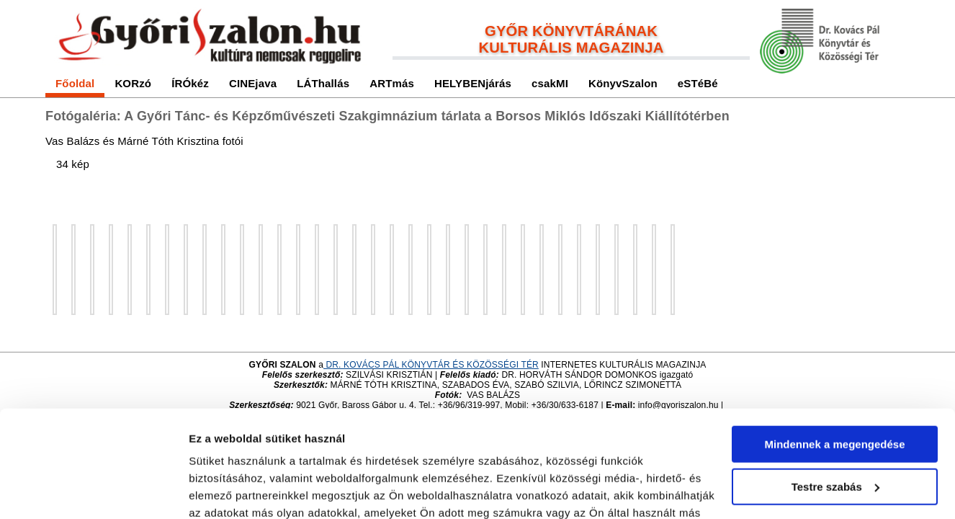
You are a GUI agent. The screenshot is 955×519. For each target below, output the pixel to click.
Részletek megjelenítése (252, 490)
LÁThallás (323, 83)
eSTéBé (698, 83)
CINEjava (253, 83)
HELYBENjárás (472, 83)
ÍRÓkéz (190, 83)
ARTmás (391, 83)
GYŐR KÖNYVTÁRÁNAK (571, 31)
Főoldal (74, 83)
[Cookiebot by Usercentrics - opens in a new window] (93, 491)
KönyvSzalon (623, 83)
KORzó (133, 83)
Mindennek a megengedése (834, 348)
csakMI (550, 83)
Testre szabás (835, 389)
